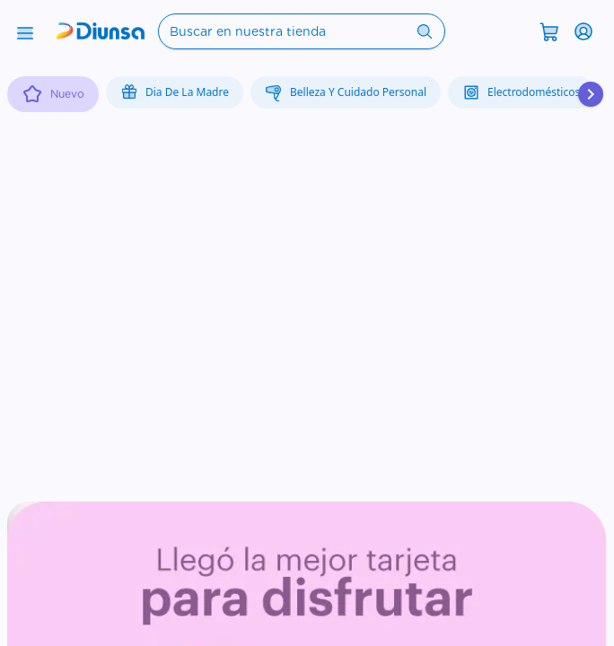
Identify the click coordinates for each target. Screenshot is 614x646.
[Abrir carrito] (549, 30)
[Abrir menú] (25, 31)
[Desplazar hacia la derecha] (590, 94)
